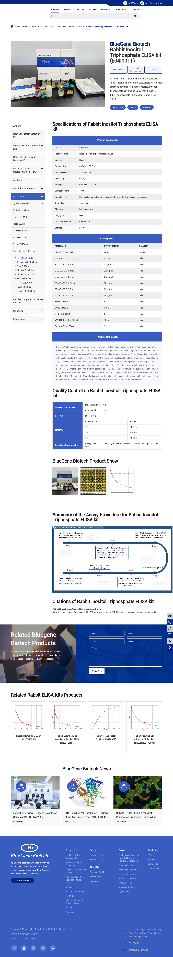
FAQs (150, 855)
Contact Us (136, 9)
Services (80, 9)
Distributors (95, 881)
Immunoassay (125, 883)
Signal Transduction (136, 69)
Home (17, 27)
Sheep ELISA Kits (24, 278)
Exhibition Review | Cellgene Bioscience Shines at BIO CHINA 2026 (35, 815)
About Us (92, 9)
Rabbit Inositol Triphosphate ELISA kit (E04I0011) (108, 27)
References (152, 859)
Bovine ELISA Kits (21, 237)
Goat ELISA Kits (24, 266)
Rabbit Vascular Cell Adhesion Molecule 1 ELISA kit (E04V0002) (144, 739)
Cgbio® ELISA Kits (21, 203)
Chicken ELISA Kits (25, 274)
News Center (95, 877)
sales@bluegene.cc (153, 3)
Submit (97, 671)
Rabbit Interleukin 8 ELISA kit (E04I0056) (28, 738)
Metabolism (118, 69)
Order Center (120, 9)
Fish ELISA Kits (24, 287)
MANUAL (147, 107)
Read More (18, 822)
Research (68, 9)
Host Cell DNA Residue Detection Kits (24, 159)
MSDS (133, 107)
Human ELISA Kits (21, 217)
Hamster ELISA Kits (26, 291)
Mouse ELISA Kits (21, 231)
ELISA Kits (37, 27)
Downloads (153, 864)
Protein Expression (127, 874)
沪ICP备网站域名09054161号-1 (25, 934)
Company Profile (97, 872)
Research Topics (97, 859)
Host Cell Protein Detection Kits (26, 135)
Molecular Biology (127, 887)
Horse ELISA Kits (24, 283)
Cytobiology (124, 892)
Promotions (19, 319)
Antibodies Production (129, 870)
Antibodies (18, 180)
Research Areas (97, 855)
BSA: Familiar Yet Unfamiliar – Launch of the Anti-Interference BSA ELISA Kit (86, 815)
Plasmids (18, 311)
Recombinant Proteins (24, 188)
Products (55, 9)
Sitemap (14, 938)
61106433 (133, 3)
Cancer (154, 69)
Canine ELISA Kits (21, 210)
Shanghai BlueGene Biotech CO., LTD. (38, 929)
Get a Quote (117, 107)
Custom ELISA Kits (127, 865)
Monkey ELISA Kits (25, 270)
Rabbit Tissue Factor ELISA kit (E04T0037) (106, 738)
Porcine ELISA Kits (21, 244)
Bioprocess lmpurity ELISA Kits (26, 147)
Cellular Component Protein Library (27, 301)
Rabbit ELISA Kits (76, 27)
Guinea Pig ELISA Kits (27, 262)
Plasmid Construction (128, 878)
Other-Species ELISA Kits (55, 27)
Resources (105, 9)
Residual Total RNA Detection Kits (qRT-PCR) (25, 170)
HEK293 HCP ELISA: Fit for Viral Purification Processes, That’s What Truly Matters (136, 815)
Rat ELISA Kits (19, 224)
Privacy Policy (30, 938)
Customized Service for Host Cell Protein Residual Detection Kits (129, 858)
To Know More (22, 880)
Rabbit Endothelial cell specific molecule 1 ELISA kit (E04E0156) (67, 739)
